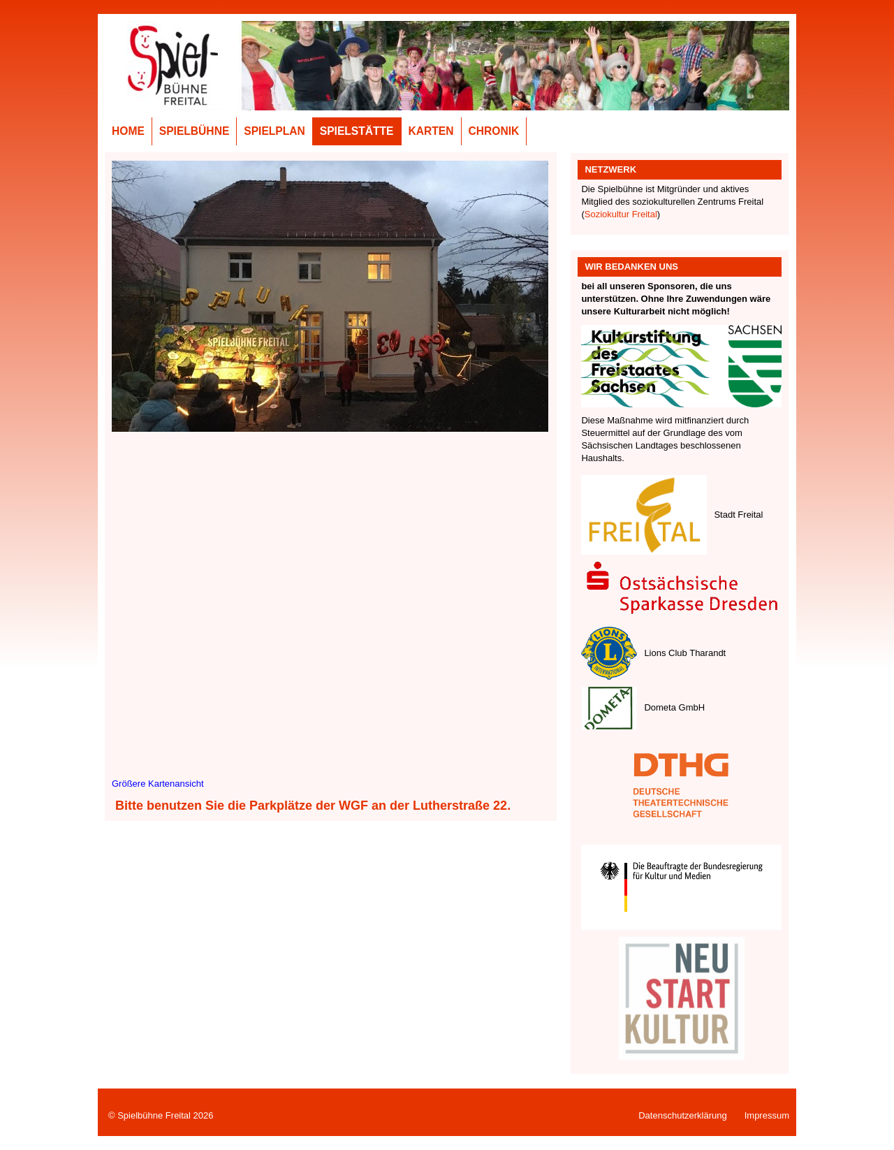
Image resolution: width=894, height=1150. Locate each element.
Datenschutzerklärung (682, 1115)
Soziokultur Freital (621, 214)
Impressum (767, 1115)
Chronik (494, 131)
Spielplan (274, 131)
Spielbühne (194, 131)
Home (128, 131)
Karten (431, 131)
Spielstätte (357, 131)
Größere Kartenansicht (158, 783)
